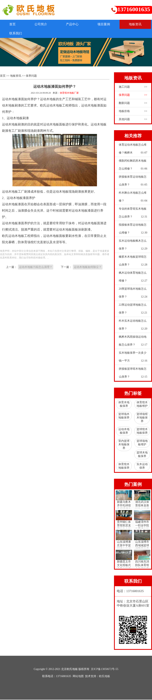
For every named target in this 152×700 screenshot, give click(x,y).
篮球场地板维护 (142, 443)
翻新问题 (133, 103)
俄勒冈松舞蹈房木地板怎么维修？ (133, 166)
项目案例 (107, 24)
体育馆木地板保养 (123, 466)
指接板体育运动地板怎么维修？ (133, 230)
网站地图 (78, 676)
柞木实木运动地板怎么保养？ (133, 326)
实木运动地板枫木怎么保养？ (133, 246)
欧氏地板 (104, 676)
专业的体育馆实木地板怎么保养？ (133, 214)
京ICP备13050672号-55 (104, 669)
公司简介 (42, 24)
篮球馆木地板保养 (142, 431)
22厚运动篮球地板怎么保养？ (133, 310)
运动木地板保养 (123, 431)
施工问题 (133, 87)
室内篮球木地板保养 (123, 445)
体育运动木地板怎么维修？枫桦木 (133, 150)
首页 (13, 24)
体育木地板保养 (123, 404)
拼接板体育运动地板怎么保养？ (133, 182)
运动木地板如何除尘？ (88, 267)
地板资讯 (16, 33)
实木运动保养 (142, 466)
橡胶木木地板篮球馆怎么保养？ (133, 262)
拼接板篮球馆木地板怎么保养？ (133, 374)
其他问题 (133, 120)
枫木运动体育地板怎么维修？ (133, 278)
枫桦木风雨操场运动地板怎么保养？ (133, 342)
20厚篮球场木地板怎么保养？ (133, 294)
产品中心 (74, 24)
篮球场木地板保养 (123, 416)
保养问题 (31, 76)
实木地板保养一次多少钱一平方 (133, 358)
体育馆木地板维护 (142, 404)
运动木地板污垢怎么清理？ (35, 267)
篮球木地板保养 (142, 454)
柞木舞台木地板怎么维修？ (133, 198)
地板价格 (133, 112)
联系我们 (48, 33)
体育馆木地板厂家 (69, 93)
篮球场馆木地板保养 (142, 418)
